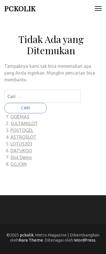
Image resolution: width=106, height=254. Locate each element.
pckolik (20, 8)
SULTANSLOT (24, 123)
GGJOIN (18, 164)
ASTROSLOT (23, 137)
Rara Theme (31, 240)
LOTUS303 (21, 143)
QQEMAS (19, 116)
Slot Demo (21, 157)
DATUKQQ (21, 150)
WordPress (85, 240)
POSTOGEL (21, 130)
